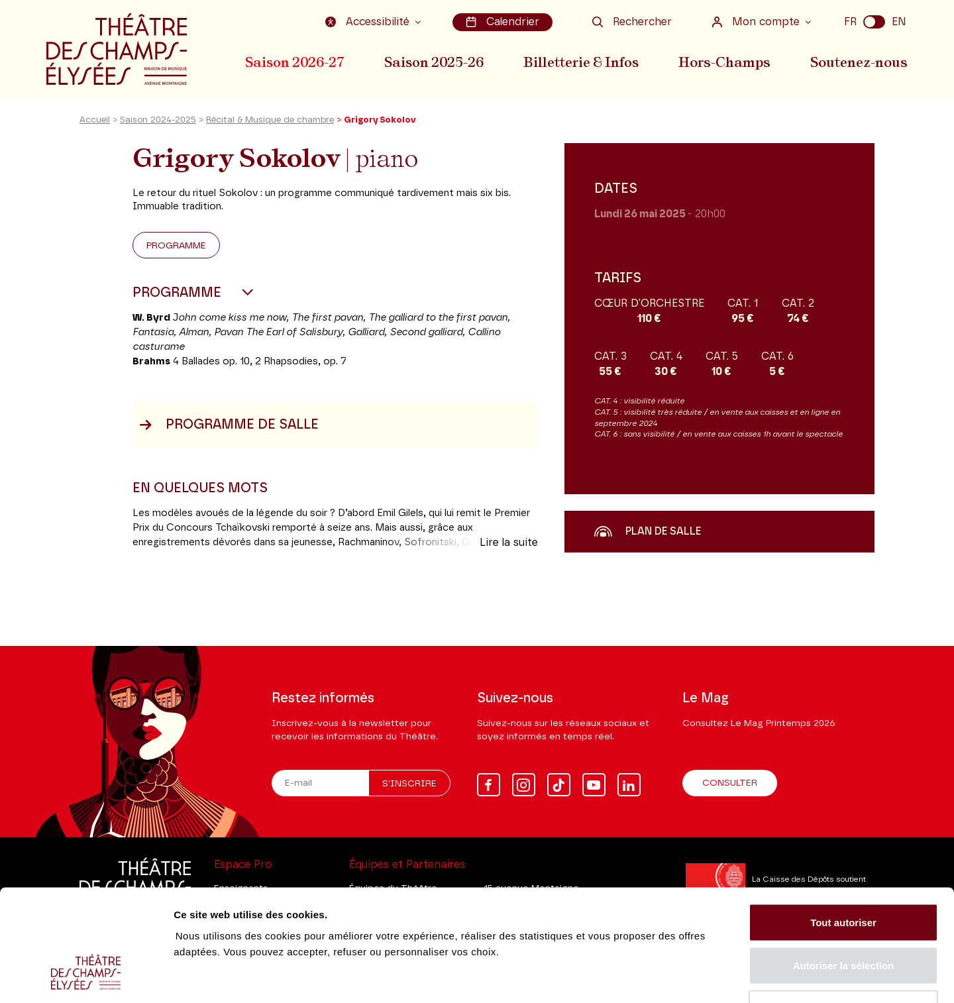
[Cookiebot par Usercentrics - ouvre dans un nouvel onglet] (86, 977)
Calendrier (502, 22)
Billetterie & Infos (582, 62)
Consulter (729, 783)
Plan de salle (647, 532)
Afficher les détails (729, 976)
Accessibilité (369, 22)
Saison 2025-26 (434, 62)
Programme (176, 247)
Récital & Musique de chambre (270, 121)
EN (899, 22)
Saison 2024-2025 (158, 121)
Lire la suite (509, 544)
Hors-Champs (725, 62)
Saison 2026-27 (294, 62)
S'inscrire (409, 784)
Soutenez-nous (859, 62)
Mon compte (757, 22)
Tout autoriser (843, 829)
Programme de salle (229, 426)
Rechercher (632, 22)
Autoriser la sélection (843, 872)
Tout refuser (843, 916)
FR (850, 22)
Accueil (95, 121)
